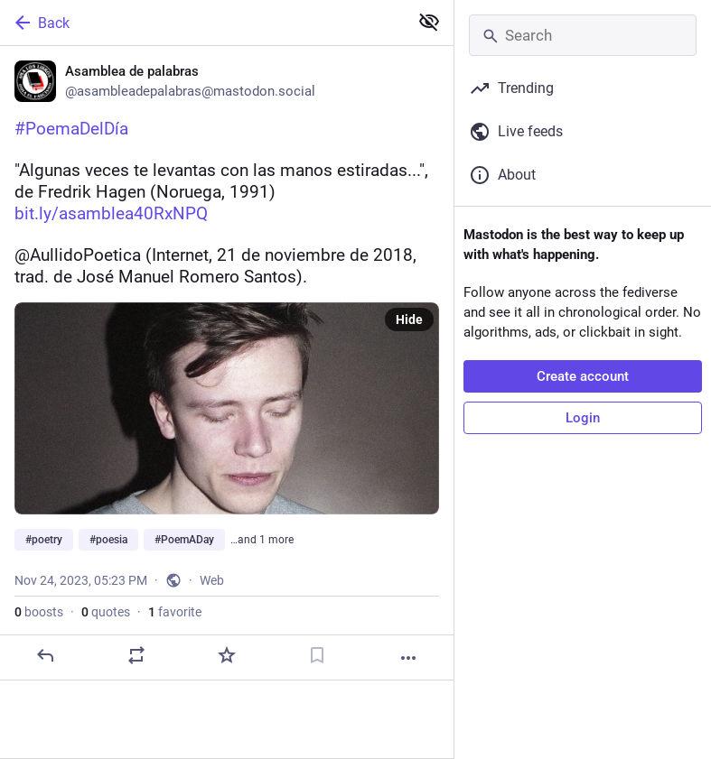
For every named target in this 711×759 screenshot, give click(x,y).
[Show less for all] (429, 21)
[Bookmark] (317, 655)
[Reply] (45, 655)
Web (212, 580)
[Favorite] (227, 655)
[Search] (583, 35)
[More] (408, 658)
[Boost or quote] (136, 655)
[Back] (202, 22)
